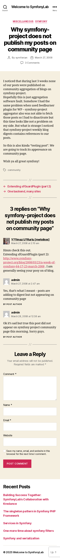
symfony (41, 21)
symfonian (22, 57)
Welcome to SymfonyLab (30, 7)
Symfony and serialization (21, 538)
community (14, 169)
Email (7, 420)
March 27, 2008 (43, 57)
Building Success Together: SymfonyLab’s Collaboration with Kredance (26, 499)
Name (7, 405)
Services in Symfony (17, 523)
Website (7, 435)
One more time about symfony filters (28, 530)
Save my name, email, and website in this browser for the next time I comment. (28, 452)
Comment (9, 374)
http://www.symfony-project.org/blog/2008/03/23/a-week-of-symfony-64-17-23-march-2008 (29, 262)
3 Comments (32, 62)
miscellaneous (23, 21)
